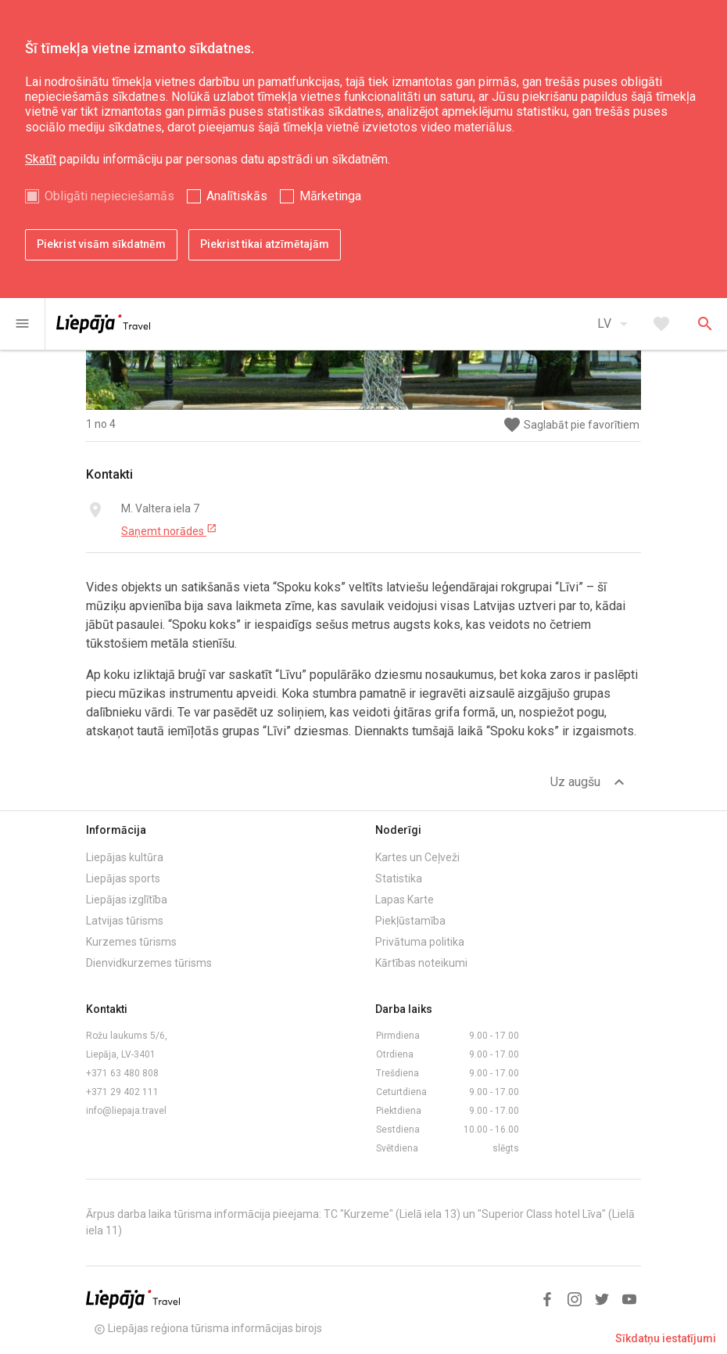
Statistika (398, 878)
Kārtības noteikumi (421, 963)
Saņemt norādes (169, 530)
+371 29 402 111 (122, 1091)
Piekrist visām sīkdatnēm (101, 244)
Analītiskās (236, 196)
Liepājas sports (123, 878)
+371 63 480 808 (122, 1073)
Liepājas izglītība (126, 899)
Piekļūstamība (410, 920)
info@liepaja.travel (126, 1110)
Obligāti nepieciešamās (109, 196)
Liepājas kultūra (124, 857)
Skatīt (40, 159)
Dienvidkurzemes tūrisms (149, 963)
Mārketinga (330, 196)
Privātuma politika (419, 942)
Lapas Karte (404, 899)
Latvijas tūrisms (124, 920)
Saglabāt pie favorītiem (571, 425)
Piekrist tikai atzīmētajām (264, 244)
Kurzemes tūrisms (131, 942)
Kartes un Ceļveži (417, 857)
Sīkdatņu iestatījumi (665, 1338)
